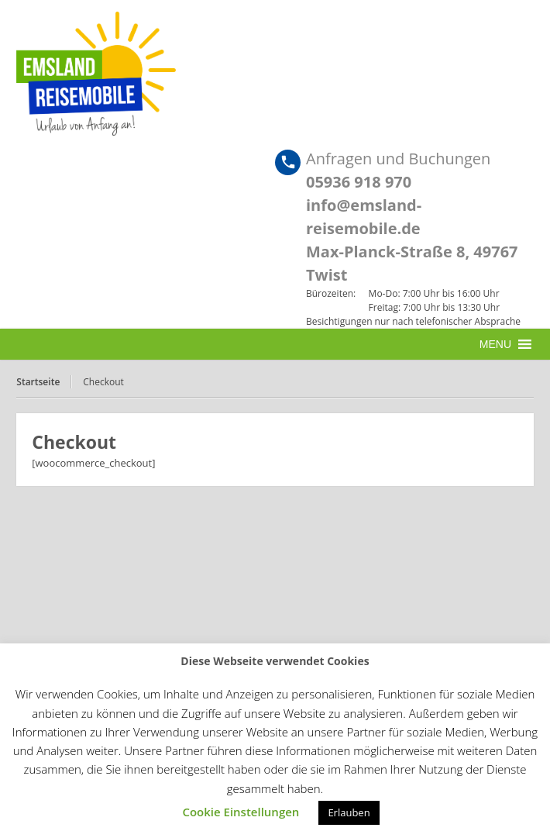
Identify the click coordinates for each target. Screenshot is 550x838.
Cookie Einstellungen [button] (240, 811)
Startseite (38, 381)
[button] (495, 344)
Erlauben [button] (349, 812)
